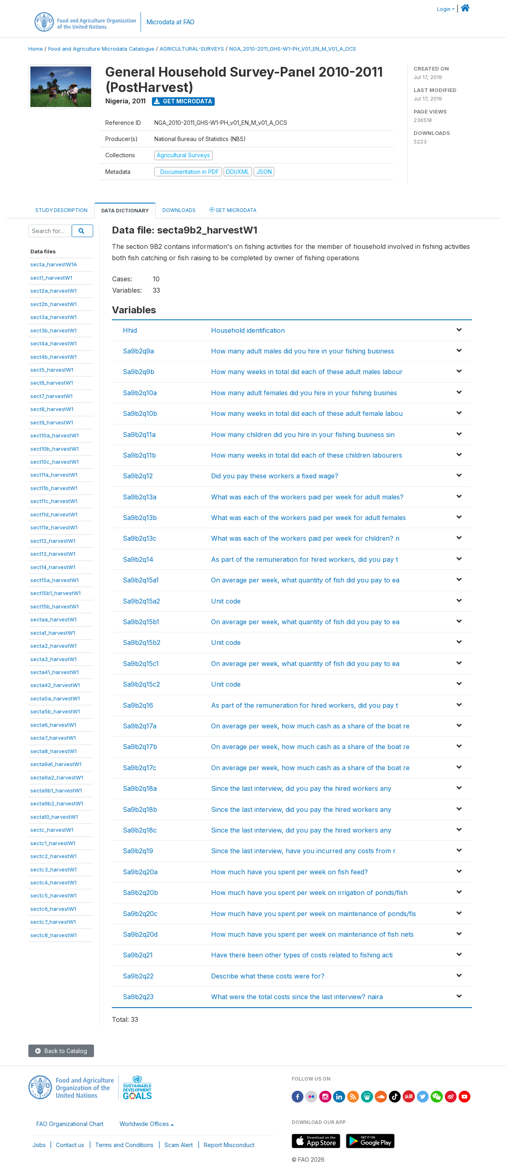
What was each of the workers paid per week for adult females (308, 518)
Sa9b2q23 (138, 997)
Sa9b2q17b (140, 747)
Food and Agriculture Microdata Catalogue (101, 49)
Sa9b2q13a (139, 497)
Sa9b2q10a (140, 393)
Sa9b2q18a (140, 788)
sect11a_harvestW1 (53, 474)
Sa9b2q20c (140, 914)
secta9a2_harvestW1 (56, 777)
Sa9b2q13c (139, 538)
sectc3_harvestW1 (53, 869)
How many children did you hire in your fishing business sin (303, 434)
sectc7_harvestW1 (53, 921)
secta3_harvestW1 (53, 659)
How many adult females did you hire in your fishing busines (304, 393)
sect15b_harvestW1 (54, 606)
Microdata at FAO (170, 22)
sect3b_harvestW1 (53, 330)
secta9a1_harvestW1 (55, 764)
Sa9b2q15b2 (141, 642)
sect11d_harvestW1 (53, 514)
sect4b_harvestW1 (53, 356)
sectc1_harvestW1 (52, 843)
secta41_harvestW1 (54, 672)
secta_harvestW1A (53, 264)
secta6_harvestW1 (53, 724)
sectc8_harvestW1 (53, 935)
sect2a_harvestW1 (53, 290)
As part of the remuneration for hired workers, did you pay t (304, 559)
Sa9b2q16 (138, 705)
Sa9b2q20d (140, 934)
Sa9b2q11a (139, 434)
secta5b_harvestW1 (55, 711)
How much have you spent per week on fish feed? (289, 872)
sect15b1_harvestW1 (55, 593)
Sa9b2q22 (138, 976)
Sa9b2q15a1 (141, 580)
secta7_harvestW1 (53, 737)
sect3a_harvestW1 (53, 317)
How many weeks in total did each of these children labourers (306, 455)
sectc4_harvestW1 (53, 882)
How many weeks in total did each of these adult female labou (307, 413)
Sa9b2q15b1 (141, 622)
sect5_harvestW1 (51, 369)
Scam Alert (178, 1144)
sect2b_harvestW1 (53, 304)
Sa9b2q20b (140, 892)
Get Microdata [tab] (232, 209)
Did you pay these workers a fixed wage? (274, 476)
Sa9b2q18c (140, 830)
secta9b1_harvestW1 (56, 790)
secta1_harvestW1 (52, 632)
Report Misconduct (229, 1144)
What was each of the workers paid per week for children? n (305, 538)
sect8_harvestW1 (51, 409)
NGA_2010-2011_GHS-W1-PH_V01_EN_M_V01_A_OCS (292, 49)
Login (443, 9)
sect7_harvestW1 (51, 396)
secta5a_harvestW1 (55, 698)
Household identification (248, 330)
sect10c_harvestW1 (54, 461)
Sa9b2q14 (138, 559)
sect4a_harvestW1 (53, 343)
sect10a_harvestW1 (54, 435)
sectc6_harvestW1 (53, 909)
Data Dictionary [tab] (125, 211)
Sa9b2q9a (138, 351)
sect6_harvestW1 (51, 382)
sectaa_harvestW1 (53, 619)
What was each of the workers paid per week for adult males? (307, 497)
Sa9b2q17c (139, 768)
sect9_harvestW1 (51, 422)
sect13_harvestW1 (52, 553)
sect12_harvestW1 (52, 540)
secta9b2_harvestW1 (56, 803)
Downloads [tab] (179, 210)
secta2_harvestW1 (53, 645)
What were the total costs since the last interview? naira (297, 997)
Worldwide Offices (144, 1123)
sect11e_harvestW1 (53, 527)
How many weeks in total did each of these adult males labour (307, 372)
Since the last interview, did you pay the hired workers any (301, 788)
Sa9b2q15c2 (141, 684)
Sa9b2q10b (140, 413)
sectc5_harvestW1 (53, 895)
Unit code (226, 601)
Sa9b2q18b (140, 809)
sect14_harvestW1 (52, 567)
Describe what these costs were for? (268, 976)
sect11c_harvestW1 (53, 501)
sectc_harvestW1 (51, 829)
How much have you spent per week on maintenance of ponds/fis (313, 914)
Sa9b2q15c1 (141, 663)
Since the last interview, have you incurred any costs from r (303, 851)
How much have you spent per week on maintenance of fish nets (312, 934)
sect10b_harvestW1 (54, 448)
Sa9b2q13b (140, 518)
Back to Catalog (61, 1050)
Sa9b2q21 (138, 955)
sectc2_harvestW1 (53, 856)
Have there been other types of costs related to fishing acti (302, 955)
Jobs (39, 1144)
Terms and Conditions (124, 1144)
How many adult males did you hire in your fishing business (302, 351)
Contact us (70, 1144)
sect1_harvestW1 (51, 277)
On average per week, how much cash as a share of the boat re (310, 726)
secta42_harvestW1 (55, 685)
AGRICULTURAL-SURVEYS (192, 49)
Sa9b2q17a (139, 726)
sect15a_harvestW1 (54, 580)
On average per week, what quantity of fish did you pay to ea (305, 580)
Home (35, 49)
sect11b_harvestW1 (53, 488)
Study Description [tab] (61, 210)
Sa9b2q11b (139, 455)
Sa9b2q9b (138, 372)
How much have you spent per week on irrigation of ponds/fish (309, 892)
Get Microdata (183, 101)
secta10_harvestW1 (54, 816)
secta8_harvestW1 (53, 751)
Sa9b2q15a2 (141, 601)
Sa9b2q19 (138, 851)
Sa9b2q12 (138, 476)
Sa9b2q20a (140, 872)
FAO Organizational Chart (69, 1123)
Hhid (130, 330)
